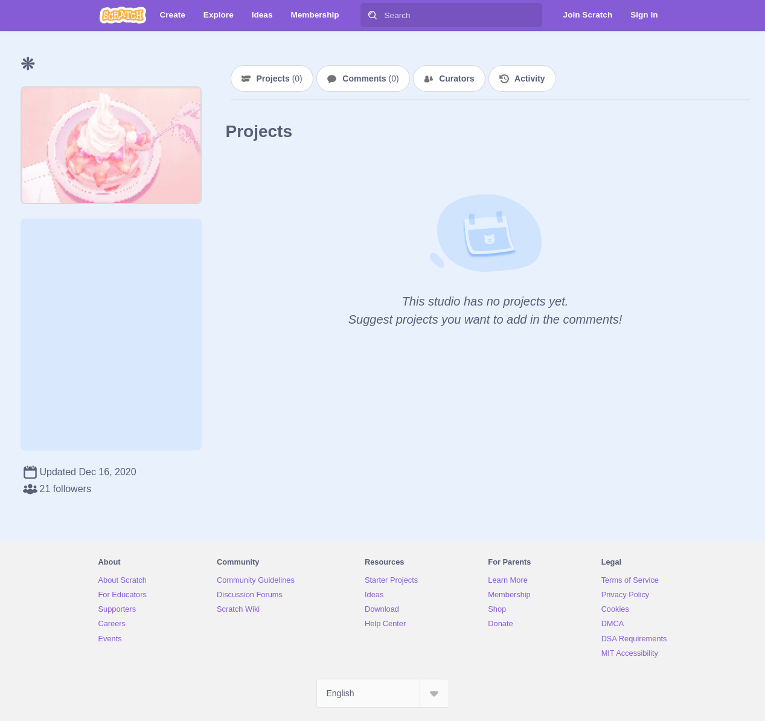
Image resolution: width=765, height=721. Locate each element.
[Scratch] (122, 15)
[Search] (372, 15)
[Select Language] (382, 693)
